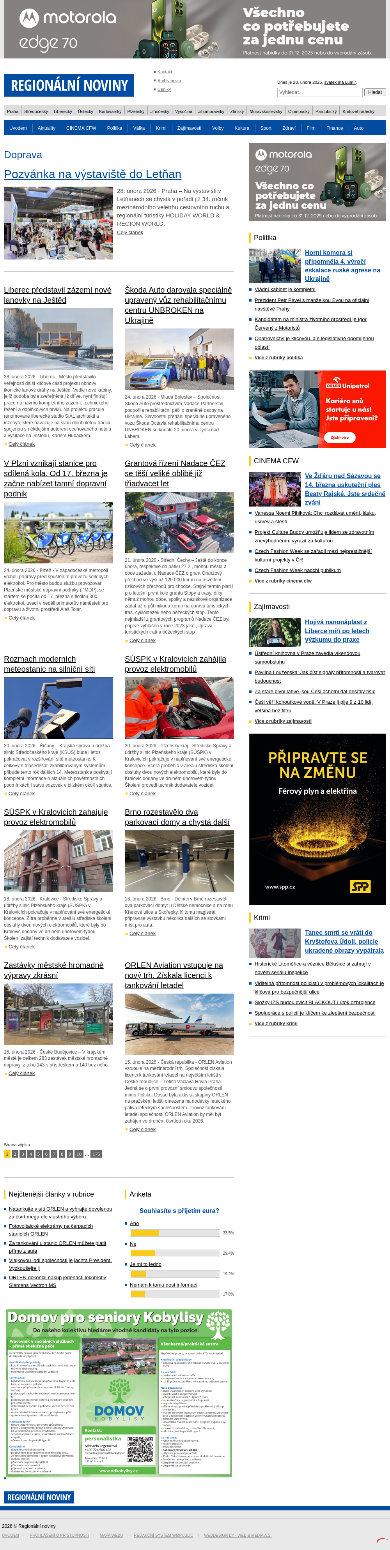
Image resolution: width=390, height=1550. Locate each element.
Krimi (161, 128)
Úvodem (18, 128)
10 (79, 1154)
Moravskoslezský (266, 111)
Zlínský (237, 111)
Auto (359, 128)
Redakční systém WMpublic (163, 1535)
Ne (133, 1244)
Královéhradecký (358, 111)
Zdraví (289, 128)
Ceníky (164, 89)
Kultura (241, 128)
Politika (114, 128)
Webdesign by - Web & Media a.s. (237, 1535)
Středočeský (36, 111)
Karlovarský (110, 111)
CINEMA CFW (81, 128)
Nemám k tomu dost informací (163, 1285)
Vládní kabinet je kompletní (285, 289)
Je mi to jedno (145, 1264)
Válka (139, 128)
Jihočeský (160, 111)
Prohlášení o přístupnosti (59, 1535)
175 (96, 1154)
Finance (334, 128)
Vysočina (183, 111)
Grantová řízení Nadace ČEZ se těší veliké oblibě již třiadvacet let (175, 473)
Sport (266, 128)
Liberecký (63, 111)
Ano (134, 1223)
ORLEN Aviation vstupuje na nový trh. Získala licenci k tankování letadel (174, 975)
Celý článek (130, 232)
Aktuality (46, 128)
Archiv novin (169, 80)
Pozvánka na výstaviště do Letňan (92, 174)
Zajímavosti (189, 128)
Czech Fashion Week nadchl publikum (298, 570)
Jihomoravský (211, 111)
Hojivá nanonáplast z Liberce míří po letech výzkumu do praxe (337, 631)
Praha (12, 111)
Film (311, 128)
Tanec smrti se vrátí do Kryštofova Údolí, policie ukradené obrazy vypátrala (344, 941)
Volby (217, 128)
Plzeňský (136, 111)
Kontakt (165, 71)
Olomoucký (299, 111)
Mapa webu (111, 1535)
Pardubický (326, 111)
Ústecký (85, 111)
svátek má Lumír (340, 82)
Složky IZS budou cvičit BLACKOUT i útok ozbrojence (315, 1002)
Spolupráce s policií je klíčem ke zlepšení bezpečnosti (315, 1013)
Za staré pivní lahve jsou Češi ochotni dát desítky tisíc (315, 691)
